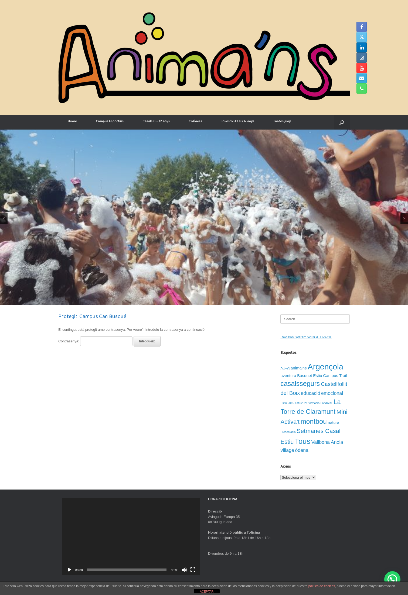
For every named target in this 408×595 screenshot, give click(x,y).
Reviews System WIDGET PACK (306, 337)
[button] (342, 122)
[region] (204, 217)
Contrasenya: (95, 341)
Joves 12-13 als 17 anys (237, 122)
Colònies (195, 122)
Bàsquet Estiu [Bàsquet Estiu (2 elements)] (309, 375)
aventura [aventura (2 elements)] (288, 375)
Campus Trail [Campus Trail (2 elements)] (335, 375)
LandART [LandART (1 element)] (327, 403)
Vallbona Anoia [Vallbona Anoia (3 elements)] (327, 442)
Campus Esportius (110, 122)
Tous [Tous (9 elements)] (302, 441)
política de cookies (321, 586)
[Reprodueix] (69, 570)
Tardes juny (282, 122)
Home (72, 122)
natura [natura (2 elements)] (333, 422)
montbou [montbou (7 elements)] (314, 421)
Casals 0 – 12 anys (156, 122)
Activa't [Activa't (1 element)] (285, 368)
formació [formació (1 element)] (313, 403)
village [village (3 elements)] (287, 450)
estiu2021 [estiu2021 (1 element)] (301, 403)
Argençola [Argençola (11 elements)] (325, 366)
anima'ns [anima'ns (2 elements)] (299, 368)
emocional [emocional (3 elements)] (332, 393)
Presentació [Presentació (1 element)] (287, 432)
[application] (131, 536)
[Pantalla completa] (193, 570)
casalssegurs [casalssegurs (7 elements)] (300, 383)
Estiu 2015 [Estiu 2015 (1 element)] (287, 403)
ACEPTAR (206, 591)
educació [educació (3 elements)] (310, 393)
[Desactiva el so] (184, 570)
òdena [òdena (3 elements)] (302, 450)
